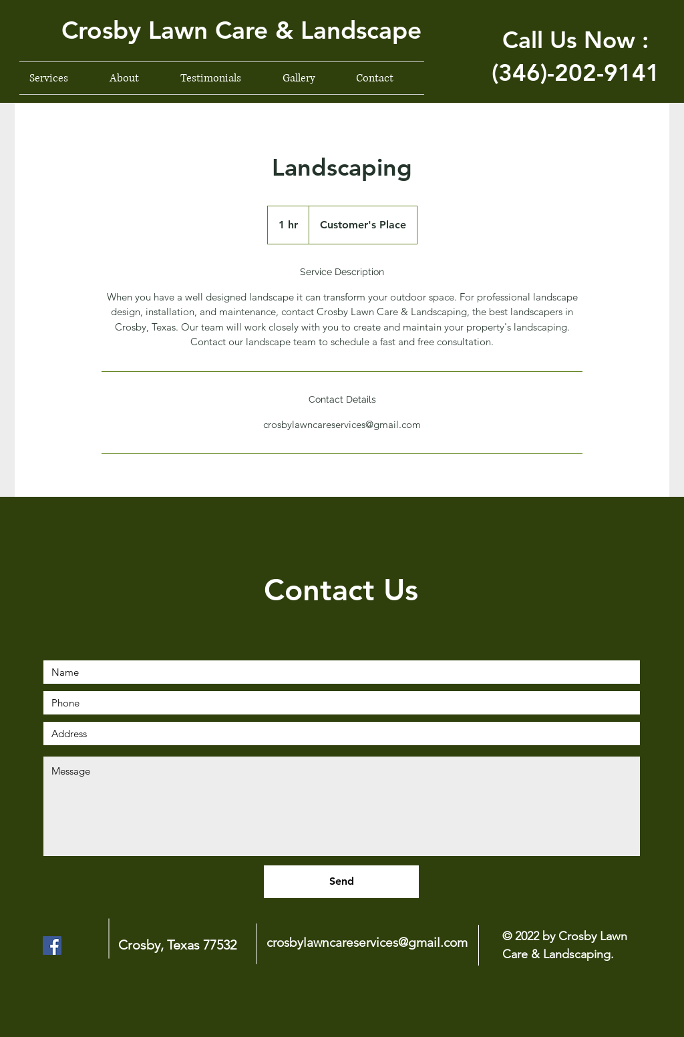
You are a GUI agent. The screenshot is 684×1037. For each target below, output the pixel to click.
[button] (235, 30)
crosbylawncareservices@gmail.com (367, 942)
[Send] (341, 881)
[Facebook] (52, 945)
